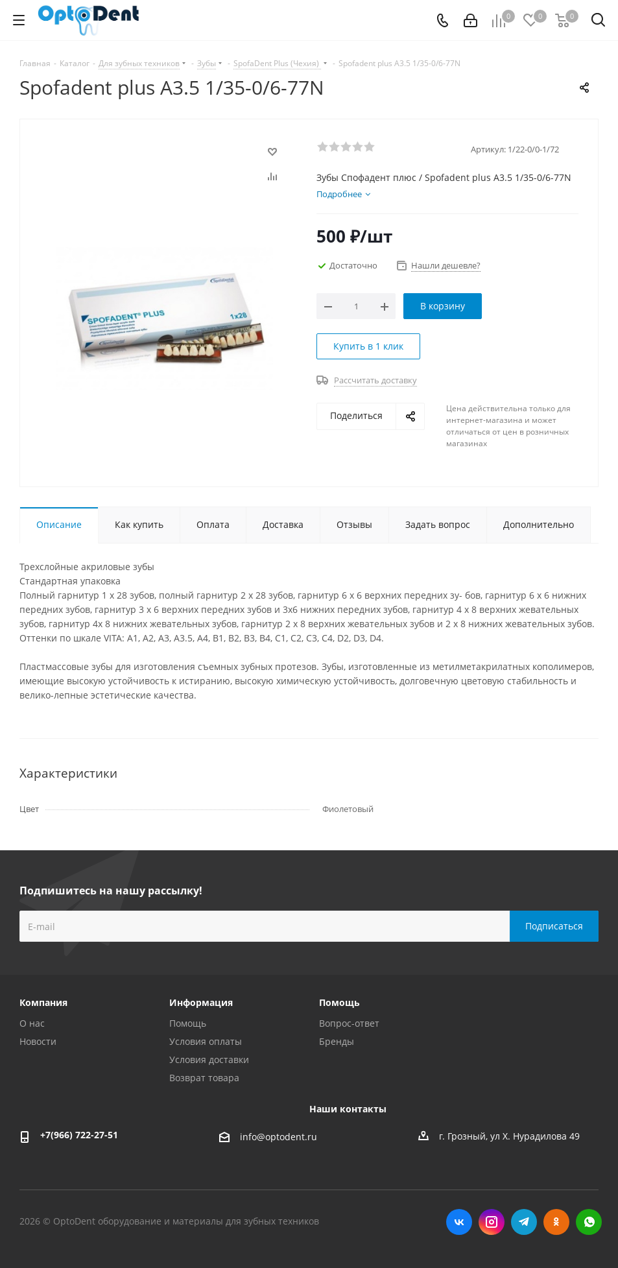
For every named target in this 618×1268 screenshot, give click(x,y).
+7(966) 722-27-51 (79, 1135)
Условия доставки (209, 1059)
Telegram (524, 1222)
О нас (32, 1023)
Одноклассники (556, 1222)
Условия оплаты (205, 1041)
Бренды (336, 1041)
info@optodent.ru (278, 1136)
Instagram (492, 1222)
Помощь (187, 1023)
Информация (201, 1002)
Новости (37, 1041)
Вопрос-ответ (349, 1023)
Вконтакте (459, 1222)
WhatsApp (589, 1222)
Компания (43, 1002)
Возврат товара (204, 1077)
